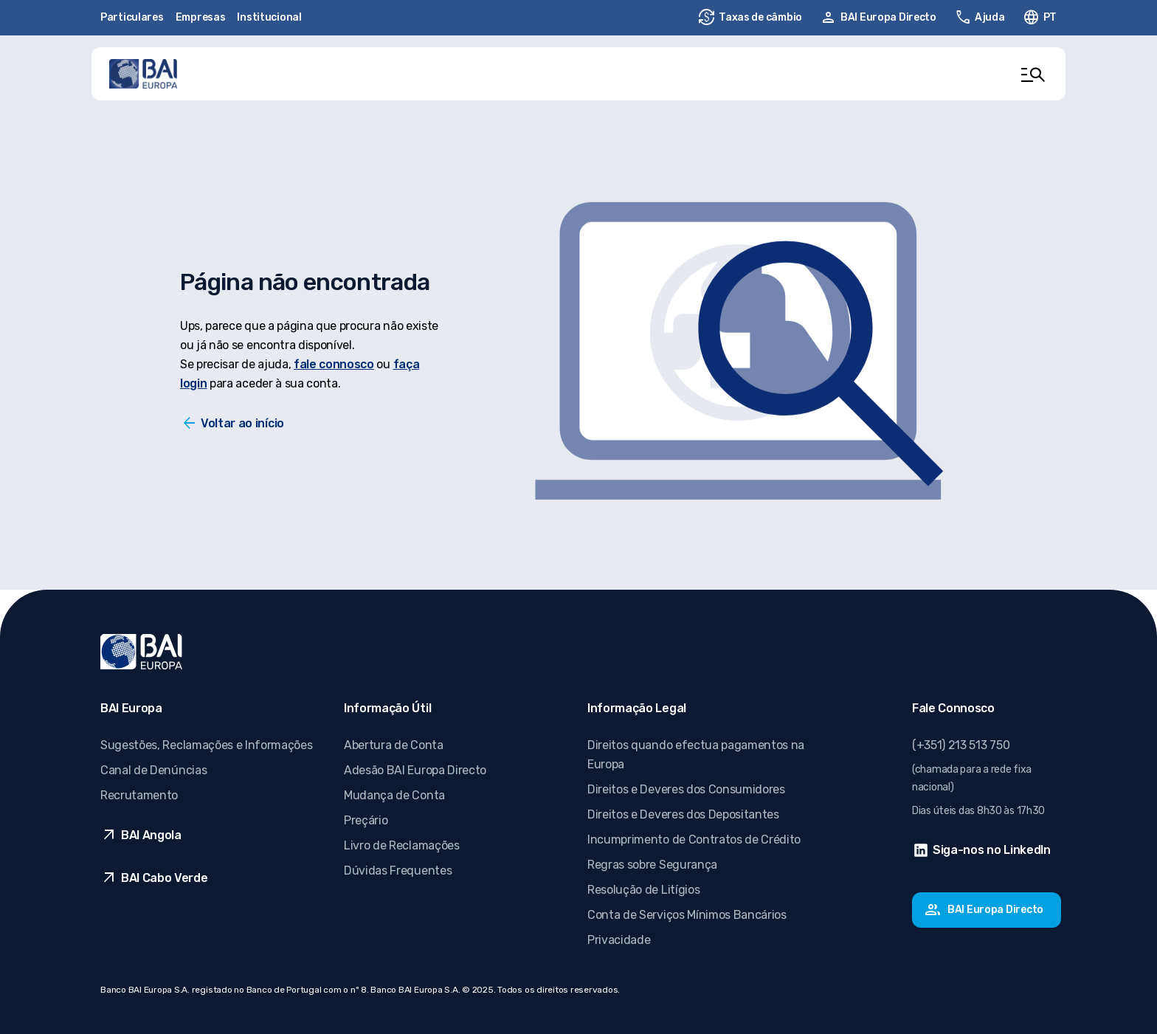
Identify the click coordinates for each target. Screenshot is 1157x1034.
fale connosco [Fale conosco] (334, 364)
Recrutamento (139, 795)
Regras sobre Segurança (652, 865)
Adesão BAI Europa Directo (415, 770)
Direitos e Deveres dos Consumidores (686, 789)
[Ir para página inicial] (143, 74)
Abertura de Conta (393, 745)
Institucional (269, 17)
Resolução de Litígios (643, 890)
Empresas (201, 17)
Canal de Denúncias (153, 770)
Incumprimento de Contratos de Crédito (694, 840)
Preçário (365, 820)
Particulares (132, 17)
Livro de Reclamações (402, 845)
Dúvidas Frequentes (398, 871)
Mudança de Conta (394, 795)
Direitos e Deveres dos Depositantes (683, 814)
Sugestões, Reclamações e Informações (206, 745)
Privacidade (618, 940)
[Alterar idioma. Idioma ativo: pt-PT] (1040, 18)
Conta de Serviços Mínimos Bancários (687, 915)
